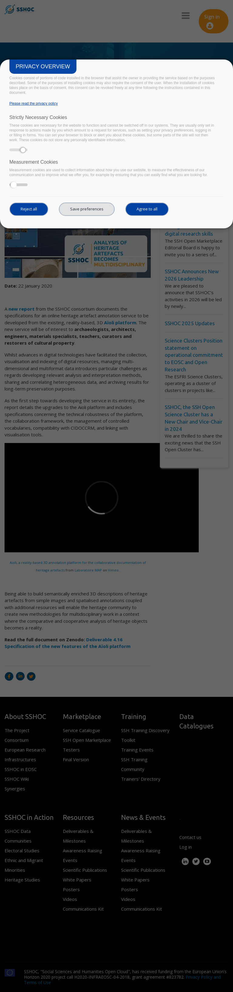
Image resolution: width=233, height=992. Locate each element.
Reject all (29, 209)
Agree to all (147, 209)
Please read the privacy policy (33, 103)
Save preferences (86, 209)
